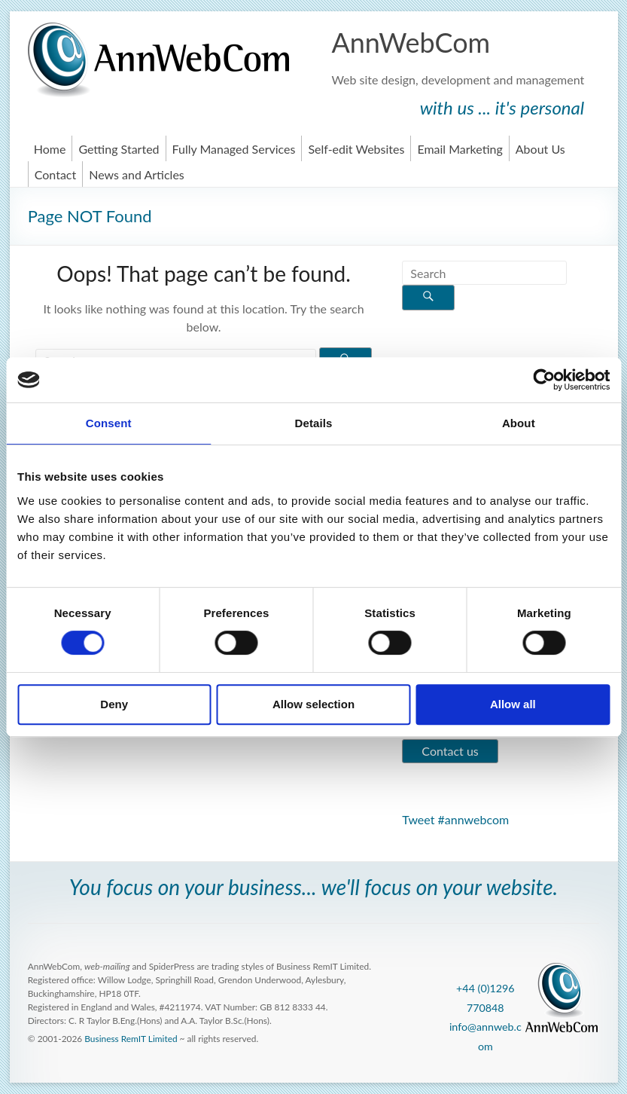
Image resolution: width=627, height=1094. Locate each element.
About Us (540, 149)
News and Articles (136, 174)
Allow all (513, 704)
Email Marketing (459, 149)
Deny (114, 704)
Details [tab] (314, 423)
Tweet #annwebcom (455, 819)
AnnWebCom (410, 42)
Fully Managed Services (234, 149)
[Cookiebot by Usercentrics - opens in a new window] (544, 379)
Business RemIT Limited (130, 1038)
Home (50, 149)
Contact (55, 174)
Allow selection (313, 704)
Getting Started (118, 149)
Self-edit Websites (356, 149)
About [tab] (518, 423)
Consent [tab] (109, 423)
